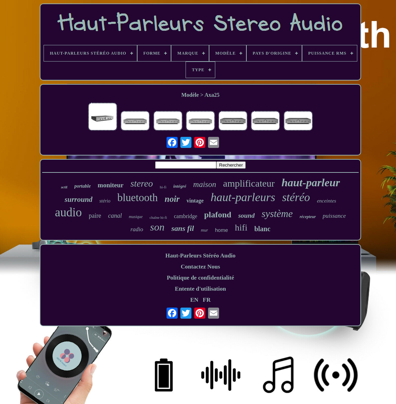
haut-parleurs (242, 197)
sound (246, 215)
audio (68, 212)
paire (95, 215)
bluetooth (137, 197)
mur (204, 230)
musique (136, 216)
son (157, 227)
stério (105, 201)
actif (64, 187)
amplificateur (249, 183)
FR (207, 300)
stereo (142, 183)
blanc (262, 229)
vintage (195, 201)
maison (204, 184)
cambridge (185, 216)
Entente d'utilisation (200, 288)
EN (194, 300)
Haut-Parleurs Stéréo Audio (200, 255)
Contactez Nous (200, 266)
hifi (241, 228)
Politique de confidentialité (200, 277)
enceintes (326, 201)
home (221, 230)
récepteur (308, 216)
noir (172, 199)
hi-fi (163, 187)
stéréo (296, 197)
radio (136, 229)
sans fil (182, 228)
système (277, 213)
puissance (334, 216)
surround (79, 199)
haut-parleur (311, 182)
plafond (218, 214)
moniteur (111, 185)
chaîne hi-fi (158, 217)
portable (82, 186)
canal (115, 215)
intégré (179, 186)
